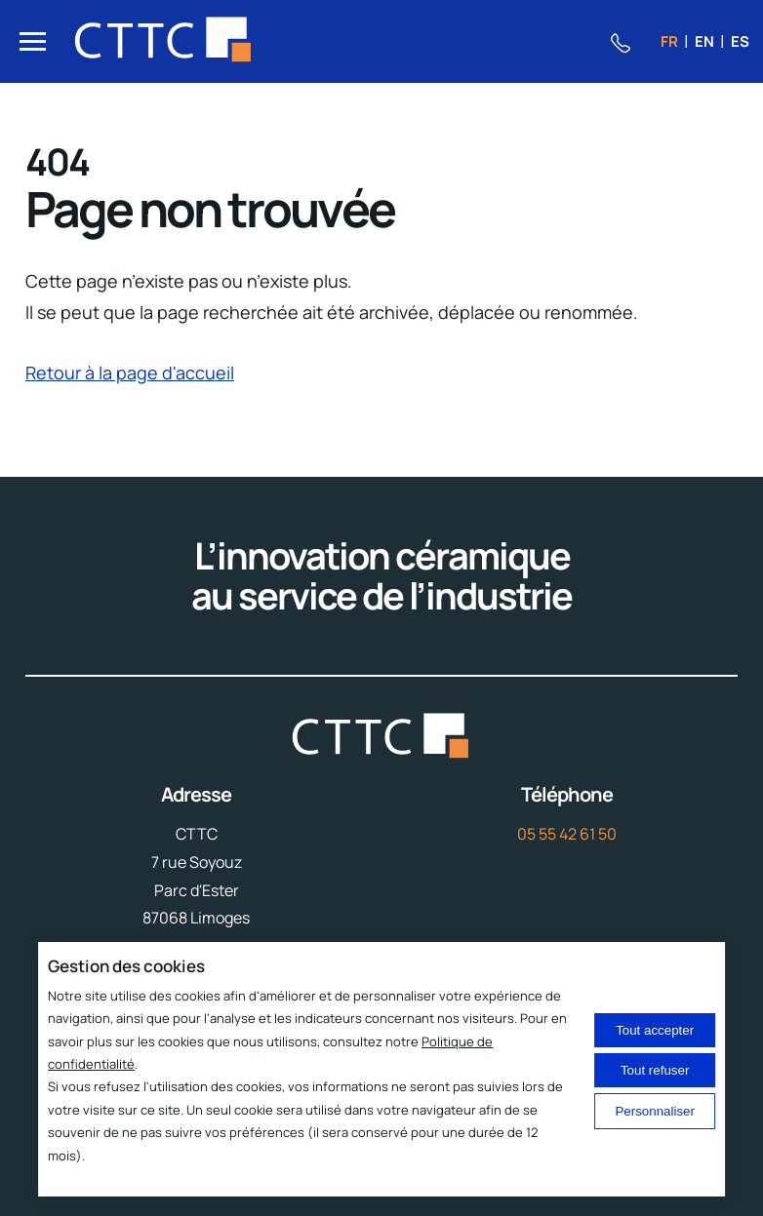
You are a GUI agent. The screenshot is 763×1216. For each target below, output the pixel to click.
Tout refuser (655, 1070)
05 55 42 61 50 (567, 833)
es (740, 41)
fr (669, 41)
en (704, 41)
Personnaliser (655, 1111)
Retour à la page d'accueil (129, 372)
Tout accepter (655, 1030)
